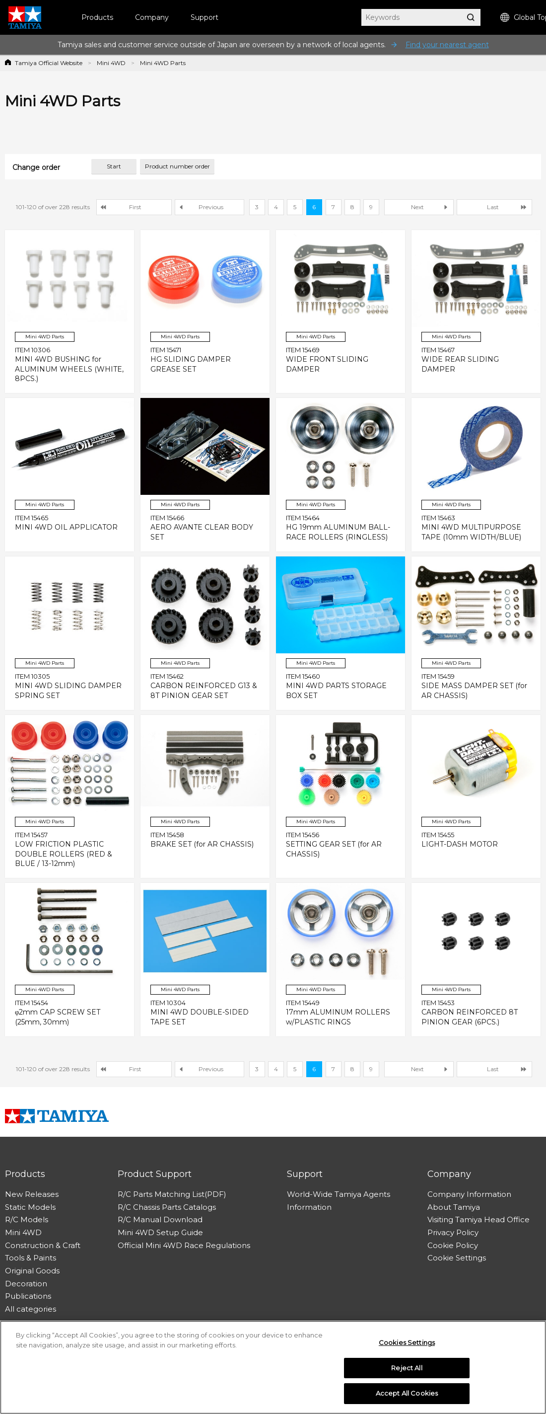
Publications (28, 1296)
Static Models (30, 1207)
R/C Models (26, 1219)
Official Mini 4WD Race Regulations (184, 1245)
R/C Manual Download (160, 1219)
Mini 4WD (111, 63)
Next (417, 207)
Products (97, 17)
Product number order (177, 166)
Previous (211, 207)
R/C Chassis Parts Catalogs (167, 1207)
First (135, 207)
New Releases (32, 1194)
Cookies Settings (407, 1346)
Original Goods (32, 1270)
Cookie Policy (452, 1245)
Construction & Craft (42, 1245)
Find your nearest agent (447, 44)
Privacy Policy (452, 1232)
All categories (30, 1309)
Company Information (469, 1194)
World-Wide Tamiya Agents (338, 1194)
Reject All (406, 1371)
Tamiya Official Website (48, 63)
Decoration (26, 1283)
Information (309, 1207)
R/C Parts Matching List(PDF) (172, 1194)
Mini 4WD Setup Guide (160, 1232)
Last (493, 207)
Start (114, 166)
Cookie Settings (456, 1257)
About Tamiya (453, 1207)
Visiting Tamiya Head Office (478, 1219)
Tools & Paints (30, 1257)
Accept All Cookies (407, 1397)
